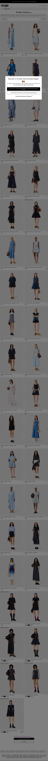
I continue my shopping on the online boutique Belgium (24, 92)
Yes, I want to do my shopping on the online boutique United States (24, 89)
